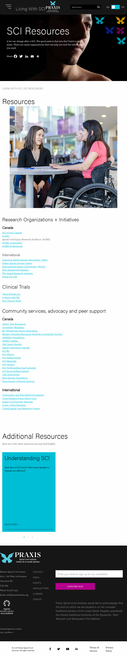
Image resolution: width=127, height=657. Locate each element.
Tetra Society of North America (18, 381)
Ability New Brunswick (14, 324)
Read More (12, 524)
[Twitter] (58, 649)
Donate (37, 599)
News (36, 577)
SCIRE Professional (12, 246)
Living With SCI (12, 88)
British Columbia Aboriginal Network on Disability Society (32, 334)
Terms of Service (94, 649)
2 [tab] (28, 537)
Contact (38, 571)
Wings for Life (9, 276)
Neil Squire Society (12, 344)
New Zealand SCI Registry (15, 270)
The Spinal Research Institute (17, 273)
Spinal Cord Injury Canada (16, 347)
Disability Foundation (13, 337)
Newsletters (41, 588)
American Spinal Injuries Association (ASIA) (25, 260)
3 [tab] (33, 537)
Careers (37, 593)
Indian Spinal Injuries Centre (17, 263)
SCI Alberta (8, 354)
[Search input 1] (83, 7)
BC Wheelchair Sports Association (20, 330)
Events (37, 582)
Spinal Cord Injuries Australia (17, 401)
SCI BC (6, 351)
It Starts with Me (11, 297)
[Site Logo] (53, 7)
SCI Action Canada (12, 232)
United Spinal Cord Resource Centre (21, 408)
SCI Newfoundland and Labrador (19, 368)
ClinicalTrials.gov (11, 294)
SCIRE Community (12, 242)
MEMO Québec (10, 341)
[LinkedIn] (76, 649)
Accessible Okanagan (13, 327)
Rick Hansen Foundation (15, 378)
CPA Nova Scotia (10, 374)
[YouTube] (67, 649)
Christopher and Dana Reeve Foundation (23, 395)
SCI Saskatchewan (11, 357)
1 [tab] (24, 537)
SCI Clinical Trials (11, 300)
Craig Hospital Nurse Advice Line (19, 398)
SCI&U (6, 236)
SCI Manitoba (9, 361)
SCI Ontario (8, 364)
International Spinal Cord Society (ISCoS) (24, 266)
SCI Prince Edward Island (15, 371)
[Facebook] (50, 649)
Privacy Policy (109, 649)
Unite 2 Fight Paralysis (14, 405)
